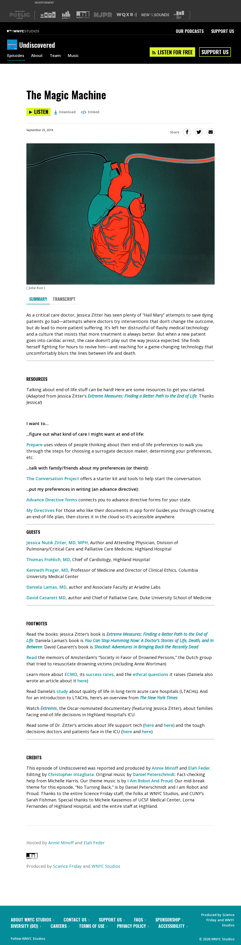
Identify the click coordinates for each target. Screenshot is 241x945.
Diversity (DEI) (26, 926)
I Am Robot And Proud (150, 781)
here (82, 681)
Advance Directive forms (51, 500)
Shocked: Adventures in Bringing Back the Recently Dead (146, 647)
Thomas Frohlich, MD (48, 559)
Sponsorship (169, 920)
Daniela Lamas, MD (46, 587)
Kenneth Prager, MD (47, 570)
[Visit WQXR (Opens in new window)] (126, 15)
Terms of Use (93, 926)
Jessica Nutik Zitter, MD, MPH (57, 542)
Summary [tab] (38, 299)
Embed (90, 112)
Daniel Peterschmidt (154, 774)
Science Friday (67, 866)
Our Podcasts (190, 31)
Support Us (222, 31)
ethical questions (150, 674)
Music (76, 56)
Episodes (16, 56)
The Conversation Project (52, 478)
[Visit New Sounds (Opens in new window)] (155, 14)
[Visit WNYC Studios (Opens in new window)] (82, 14)
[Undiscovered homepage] (13, 45)
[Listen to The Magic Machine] (38, 112)
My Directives (40, 510)
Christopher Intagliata (71, 774)
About (38, 56)
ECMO (70, 674)
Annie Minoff (165, 768)
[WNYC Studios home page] (29, 31)
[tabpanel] (120, 560)
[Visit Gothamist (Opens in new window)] (66, 15)
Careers (60, 926)
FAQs (140, 920)
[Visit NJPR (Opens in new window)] (103, 14)
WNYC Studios (106, 866)
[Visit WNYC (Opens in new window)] (48, 15)
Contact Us (76, 920)
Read (31, 657)
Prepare (34, 444)
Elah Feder (199, 768)
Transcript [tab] (64, 299)
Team (58, 56)
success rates (100, 674)
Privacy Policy (133, 926)
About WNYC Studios (32, 920)
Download (65, 112)
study (62, 691)
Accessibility (173, 926)
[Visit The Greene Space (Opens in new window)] (179, 15)
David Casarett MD (46, 597)
